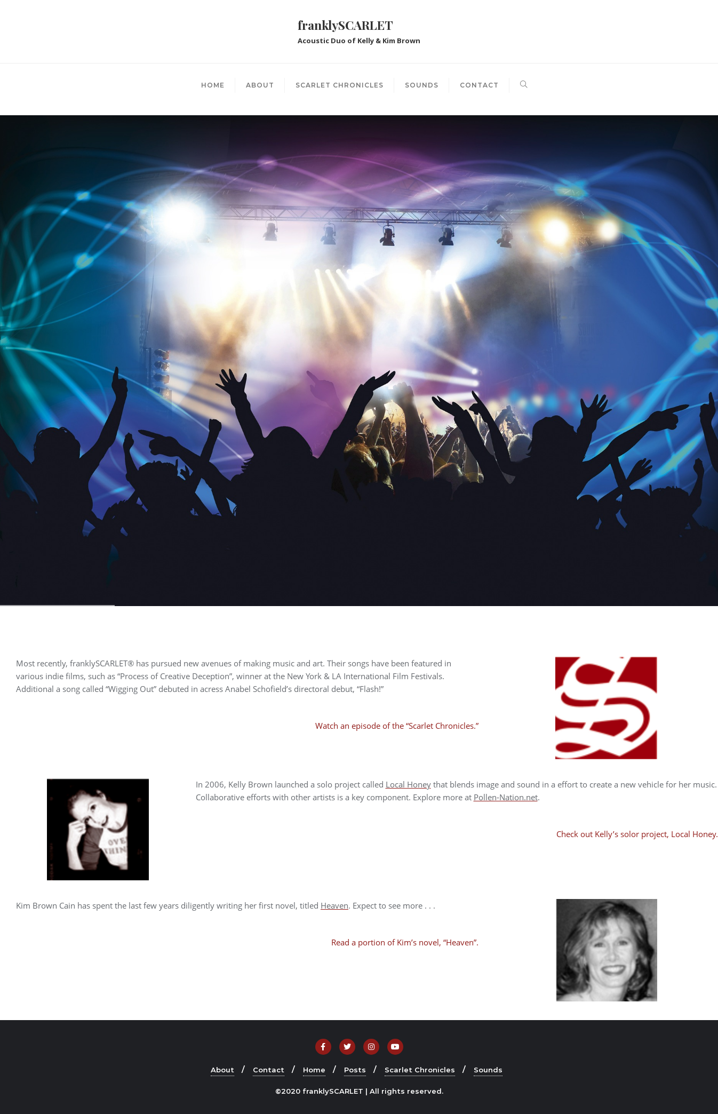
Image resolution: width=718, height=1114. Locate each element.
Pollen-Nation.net (506, 797)
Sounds (488, 1069)
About (222, 1069)
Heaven (334, 905)
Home (314, 1069)
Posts (355, 1069)
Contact (268, 1069)
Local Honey (408, 784)
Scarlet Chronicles (420, 1069)
